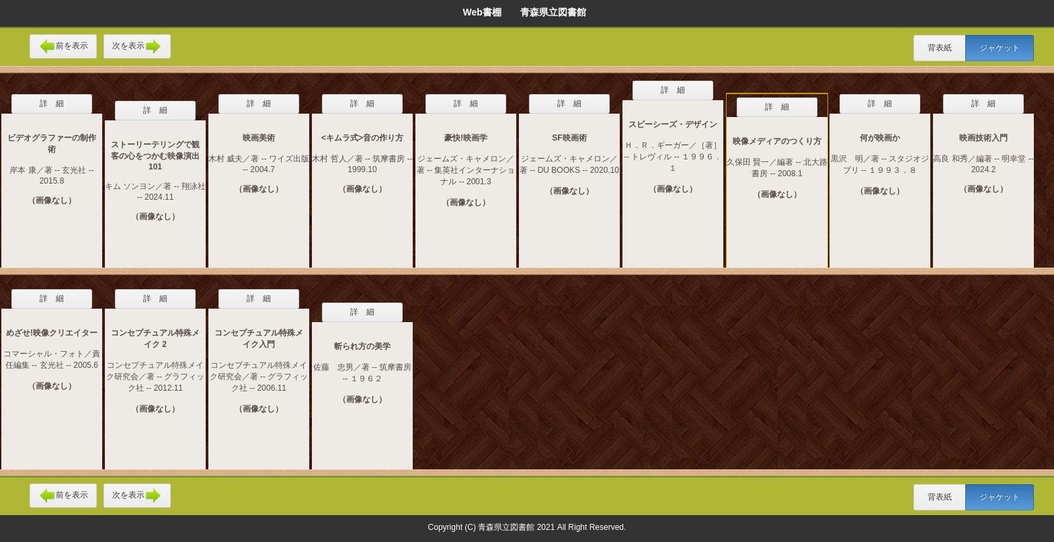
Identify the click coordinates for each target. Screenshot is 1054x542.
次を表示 (137, 46)
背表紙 (940, 47)
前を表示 (63, 46)
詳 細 (52, 103)
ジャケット (999, 47)
